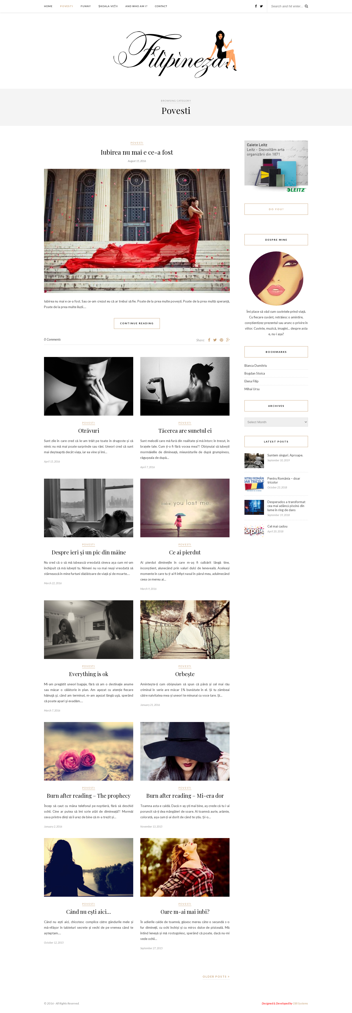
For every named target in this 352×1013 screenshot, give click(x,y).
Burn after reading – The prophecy (89, 795)
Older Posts (216, 976)
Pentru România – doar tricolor (283, 480)
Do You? (276, 209)
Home (48, 6)
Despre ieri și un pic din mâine (89, 552)
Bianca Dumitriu (255, 365)
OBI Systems (300, 1003)
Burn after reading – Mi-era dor (185, 795)
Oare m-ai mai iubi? (185, 911)
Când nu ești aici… (88, 911)
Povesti (66, 6)
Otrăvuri (88, 430)
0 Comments (52, 339)
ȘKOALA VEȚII (108, 6)
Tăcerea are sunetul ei (185, 430)
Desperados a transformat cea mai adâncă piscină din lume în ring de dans (286, 506)
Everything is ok (89, 674)
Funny (86, 6)
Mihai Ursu (252, 389)
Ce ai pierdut (185, 552)
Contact (161, 6)
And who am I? (136, 6)
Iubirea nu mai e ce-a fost (137, 152)
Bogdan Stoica (254, 373)
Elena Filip (251, 381)
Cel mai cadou (277, 526)
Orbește (185, 674)
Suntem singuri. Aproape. (285, 455)
